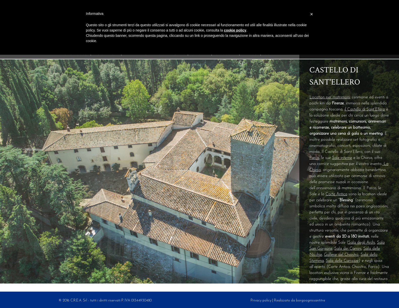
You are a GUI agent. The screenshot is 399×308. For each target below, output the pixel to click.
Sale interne (342, 158)
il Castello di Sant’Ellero (364, 109)
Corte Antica (336, 194)
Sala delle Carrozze (342, 261)
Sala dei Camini (347, 249)
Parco (314, 158)
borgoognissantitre (310, 300)
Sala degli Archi (361, 243)
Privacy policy (261, 300)
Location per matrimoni (329, 97)
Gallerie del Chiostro (341, 255)
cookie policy (235, 30)
